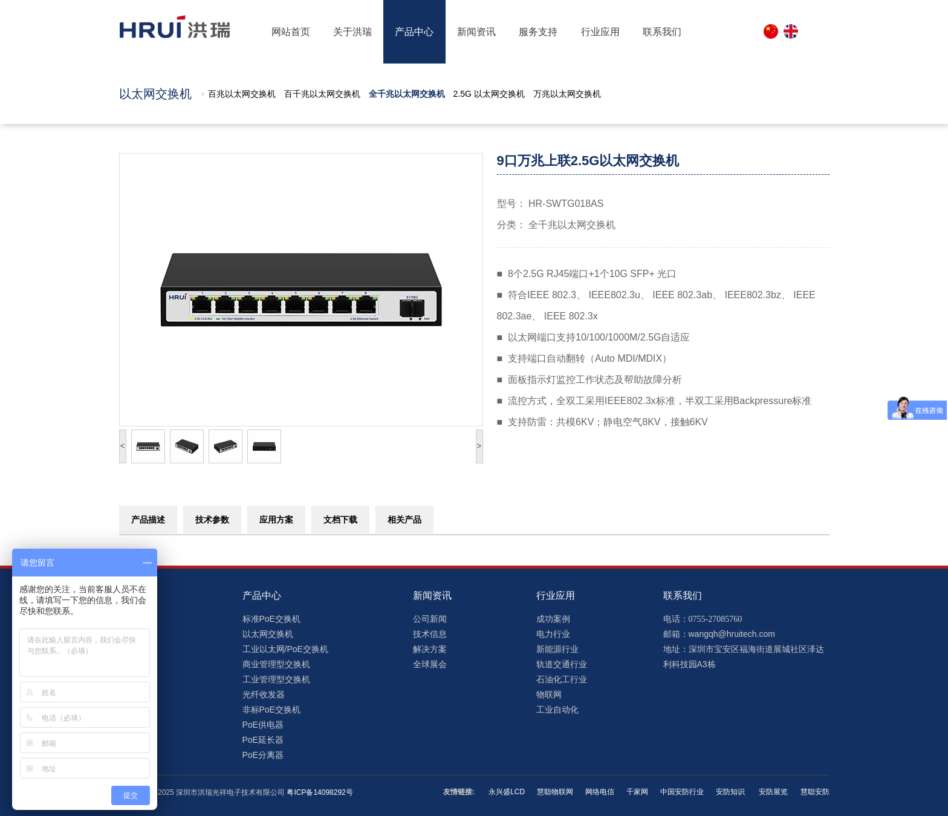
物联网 (549, 694)
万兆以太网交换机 (567, 94)
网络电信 (599, 792)
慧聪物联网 (555, 792)
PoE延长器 (263, 740)
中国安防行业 (682, 792)
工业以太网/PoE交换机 (285, 649)
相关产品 (404, 519)
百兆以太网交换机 (242, 94)
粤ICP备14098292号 (319, 792)
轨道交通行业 (561, 664)
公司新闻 (430, 619)
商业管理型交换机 (276, 664)
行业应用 (600, 32)
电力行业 (553, 634)
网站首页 (290, 32)
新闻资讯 (476, 32)
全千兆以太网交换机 (407, 94)
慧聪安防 (815, 792)
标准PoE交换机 (271, 619)
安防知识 (730, 792)
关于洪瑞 (352, 32)
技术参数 (212, 519)
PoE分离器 (263, 755)
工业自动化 (557, 709)
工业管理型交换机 (276, 679)
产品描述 (148, 519)
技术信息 (430, 634)
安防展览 (772, 792)
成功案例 (553, 619)
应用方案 (276, 519)
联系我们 (662, 32)
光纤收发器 (263, 694)
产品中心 (414, 32)
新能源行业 (557, 649)
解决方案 (430, 649)
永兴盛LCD (507, 792)
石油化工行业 (561, 679)
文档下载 (340, 519)
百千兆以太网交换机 (322, 94)
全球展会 (430, 664)
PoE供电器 (263, 725)
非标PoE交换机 (271, 709)
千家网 (637, 792)
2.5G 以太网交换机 (489, 94)
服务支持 (538, 32)
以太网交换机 (267, 634)
